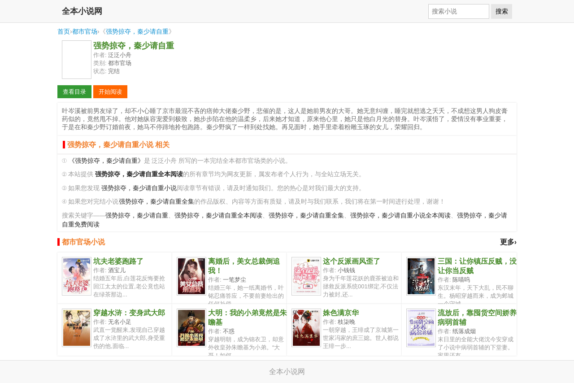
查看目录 (74, 91)
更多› (508, 242)
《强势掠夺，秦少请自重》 (106, 160)
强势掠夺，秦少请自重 (137, 31)
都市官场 (84, 31)
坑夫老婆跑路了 (118, 261)
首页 (63, 31)
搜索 (502, 11)
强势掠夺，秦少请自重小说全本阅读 (400, 215)
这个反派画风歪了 (351, 261)
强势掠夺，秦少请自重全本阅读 (218, 215)
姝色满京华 (341, 313)
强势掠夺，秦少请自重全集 (156, 201)
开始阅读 (110, 91)
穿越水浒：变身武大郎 (129, 313)
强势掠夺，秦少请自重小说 (139, 188)
